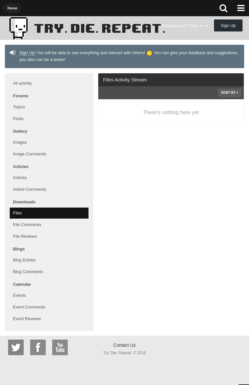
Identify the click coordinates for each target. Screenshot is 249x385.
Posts (18, 118)
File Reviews (25, 236)
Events (19, 295)
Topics (19, 106)
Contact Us (124, 345)
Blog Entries (24, 260)
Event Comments (29, 307)
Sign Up (228, 25)
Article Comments (29, 189)
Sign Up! (27, 52)
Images (20, 142)
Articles (20, 177)
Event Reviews (27, 318)
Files (17, 213)
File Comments (27, 224)
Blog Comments (28, 271)
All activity (22, 83)
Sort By (229, 92)
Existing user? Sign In (185, 25)
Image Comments (29, 153)
